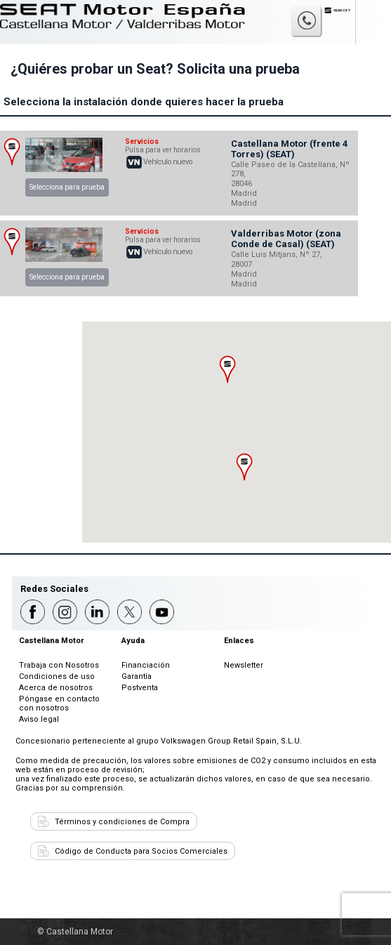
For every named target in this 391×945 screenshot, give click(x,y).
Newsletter (243, 665)
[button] (228, 369)
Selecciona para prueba (67, 187)
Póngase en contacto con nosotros (59, 703)
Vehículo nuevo (167, 161)
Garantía (136, 676)
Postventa (139, 687)
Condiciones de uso (57, 676)
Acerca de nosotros (56, 687)
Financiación (145, 665)
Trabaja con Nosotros (59, 665)
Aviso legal (39, 719)
